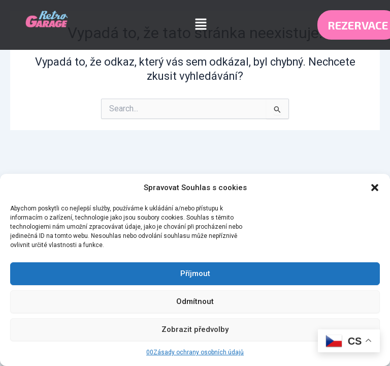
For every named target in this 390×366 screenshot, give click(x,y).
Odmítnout (195, 301)
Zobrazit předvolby (195, 329)
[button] (375, 187)
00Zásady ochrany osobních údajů (195, 352)
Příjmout (195, 273)
